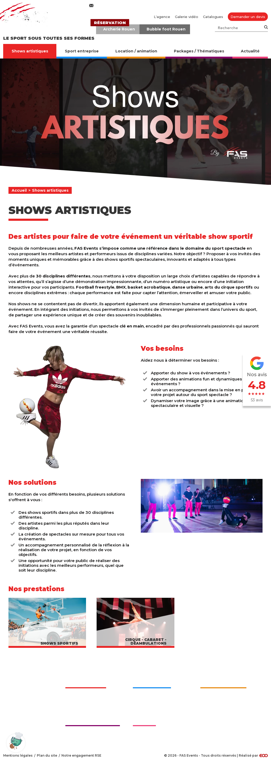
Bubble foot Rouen (166, 29)
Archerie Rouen (119, 29)
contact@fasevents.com (119, 6)
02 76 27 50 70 (181, 5)
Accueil (19, 190)
